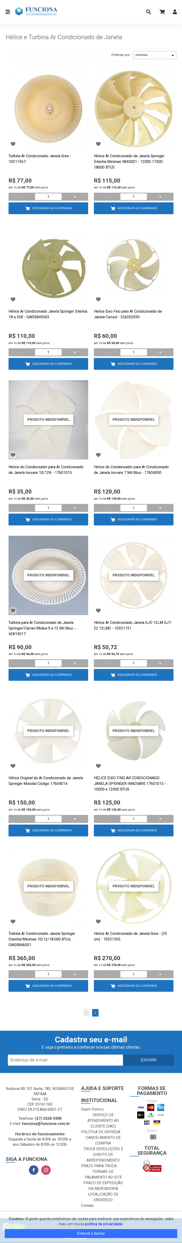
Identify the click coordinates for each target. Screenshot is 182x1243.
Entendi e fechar (91, 1233)
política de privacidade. (104, 1224)
